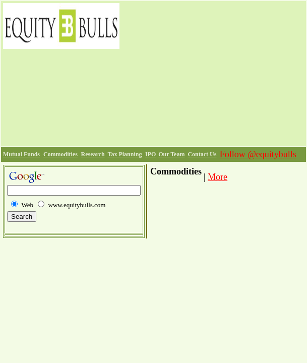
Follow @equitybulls (258, 154)
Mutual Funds (21, 154)
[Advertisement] (212, 73)
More (217, 177)
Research (93, 154)
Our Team (171, 154)
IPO (150, 154)
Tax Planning (124, 154)
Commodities (60, 154)
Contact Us (202, 154)
